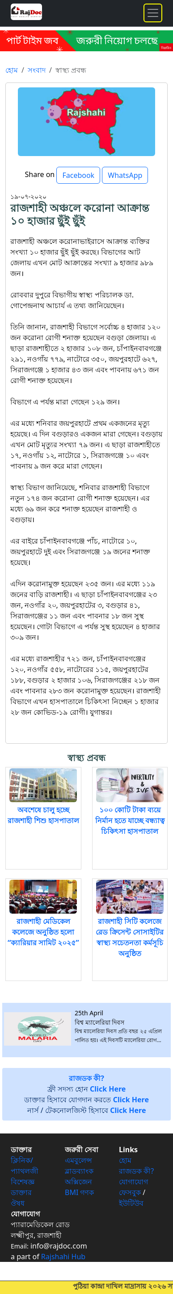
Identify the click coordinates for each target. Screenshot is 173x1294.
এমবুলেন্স (78, 1160)
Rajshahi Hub (63, 1256)
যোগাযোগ (133, 1182)
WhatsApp (125, 175)
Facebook (78, 175)
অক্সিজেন (78, 1182)
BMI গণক (79, 1192)
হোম (11, 70)
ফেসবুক (130, 1192)
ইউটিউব (131, 1203)
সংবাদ (37, 70)
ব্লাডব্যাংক (79, 1171)
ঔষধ (18, 1203)
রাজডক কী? (136, 1171)
